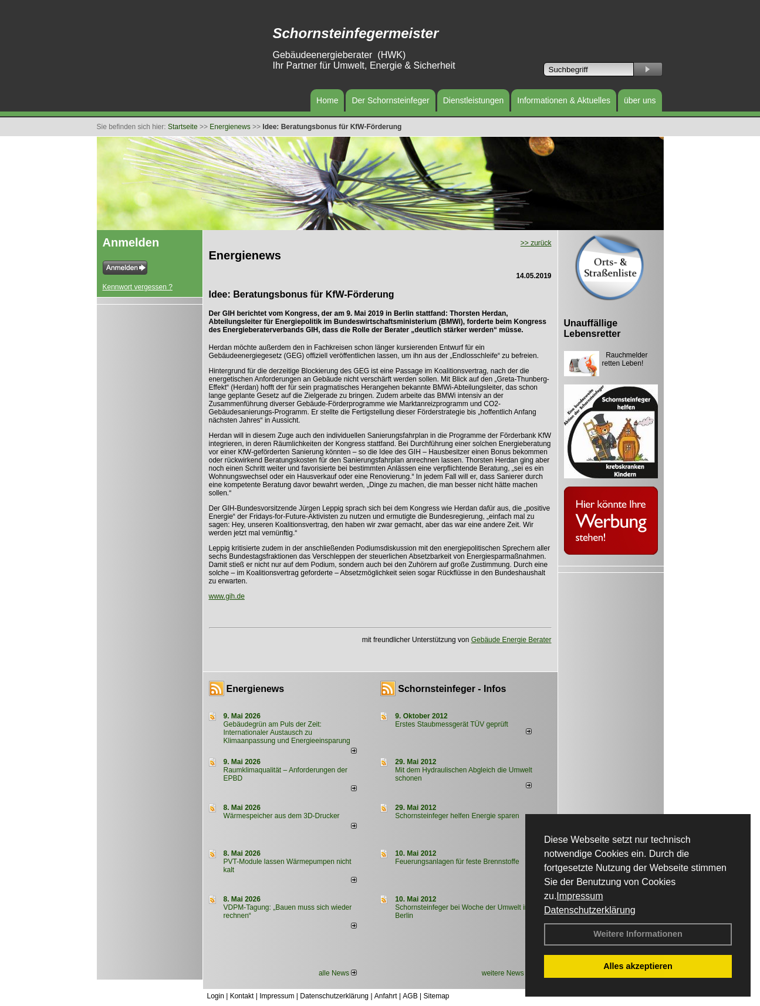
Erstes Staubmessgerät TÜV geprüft (451, 724)
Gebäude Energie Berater (511, 640)
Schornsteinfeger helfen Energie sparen (457, 816)
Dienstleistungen (473, 100)
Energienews (256, 689)
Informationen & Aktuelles (563, 100)
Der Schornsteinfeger (390, 100)
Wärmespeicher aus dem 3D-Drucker (282, 816)
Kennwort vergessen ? (138, 287)
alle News (338, 973)
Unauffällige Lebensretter (592, 328)
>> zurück (536, 243)
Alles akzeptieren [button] (638, 966)
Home (327, 100)
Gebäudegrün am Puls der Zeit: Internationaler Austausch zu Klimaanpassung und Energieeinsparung (287, 732)
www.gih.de (227, 596)
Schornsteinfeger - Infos (452, 689)
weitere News (507, 973)
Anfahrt (385, 996)
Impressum (579, 896)
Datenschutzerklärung (590, 910)
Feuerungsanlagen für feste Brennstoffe (457, 862)
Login (215, 996)
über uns (640, 100)
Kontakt (242, 996)
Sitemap (436, 996)
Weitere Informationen (638, 934)
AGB (410, 996)
